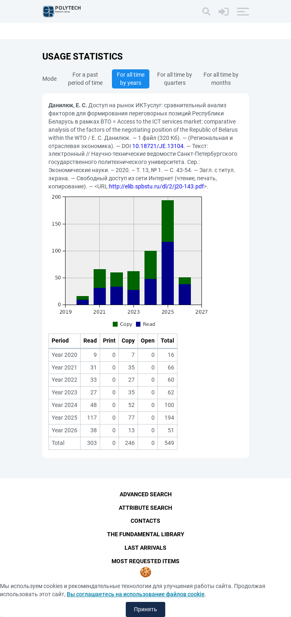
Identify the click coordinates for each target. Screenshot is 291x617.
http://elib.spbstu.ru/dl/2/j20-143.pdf (156, 186)
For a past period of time (85, 78)
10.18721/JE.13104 (158, 146)
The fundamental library (145, 534)
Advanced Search (146, 494)
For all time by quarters (174, 78)
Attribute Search (145, 507)
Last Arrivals (145, 548)
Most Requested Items (145, 561)
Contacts (145, 521)
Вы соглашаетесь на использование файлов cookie (136, 594)
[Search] (206, 11)
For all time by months (220, 78)
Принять (145, 609)
